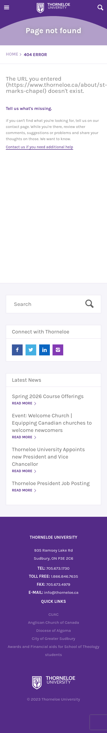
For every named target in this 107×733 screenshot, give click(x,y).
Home (12, 54)
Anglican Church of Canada (53, 622)
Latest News (26, 380)
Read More (24, 403)
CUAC (53, 614)
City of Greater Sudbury (53, 638)
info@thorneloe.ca (61, 592)
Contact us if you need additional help (39, 147)
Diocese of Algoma (53, 630)
